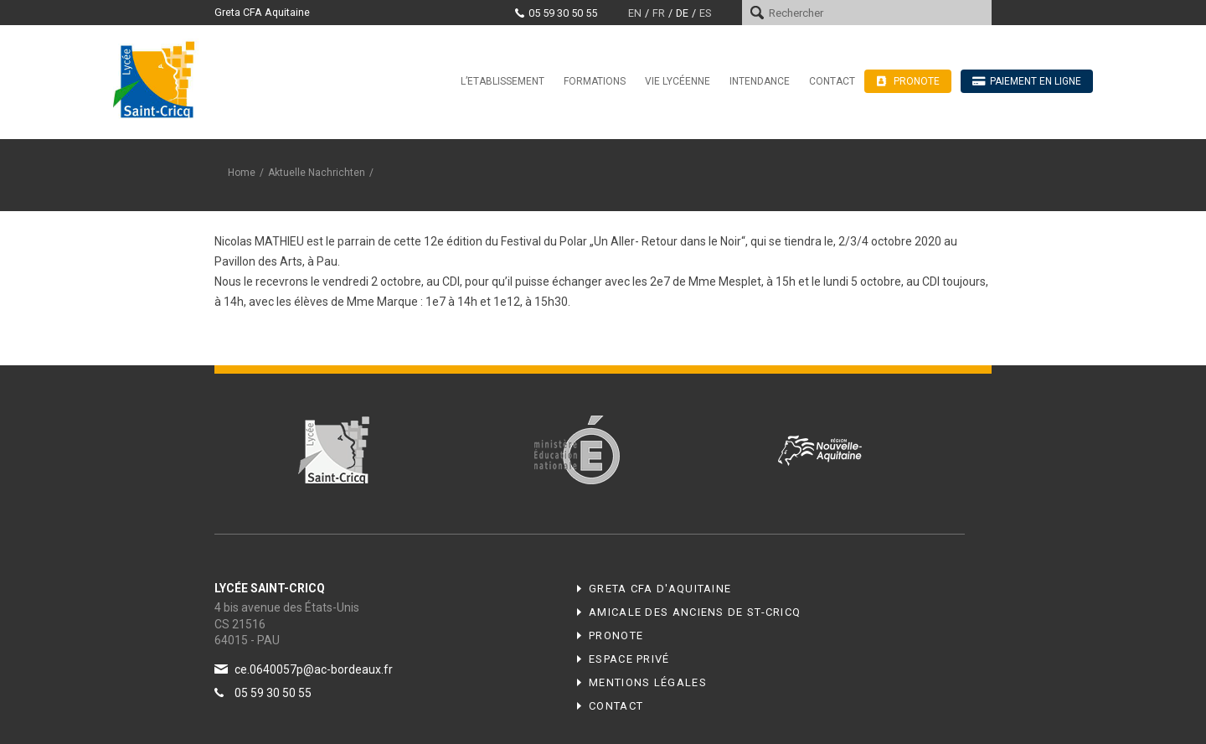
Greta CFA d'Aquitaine (660, 588)
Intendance (759, 81)
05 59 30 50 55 (562, 13)
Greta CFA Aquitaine (262, 12)
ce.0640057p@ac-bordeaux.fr (313, 669)
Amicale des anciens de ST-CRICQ (695, 612)
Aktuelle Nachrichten (316, 172)
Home (241, 172)
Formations (595, 81)
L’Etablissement (502, 81)
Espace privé (629, 659)
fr (658, 13)
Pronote (616, 635)
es (705, 13)
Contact (832, 81)
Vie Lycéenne (677, 81)
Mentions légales (648, 682)
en (635, 13)
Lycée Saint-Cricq (159, 79)
